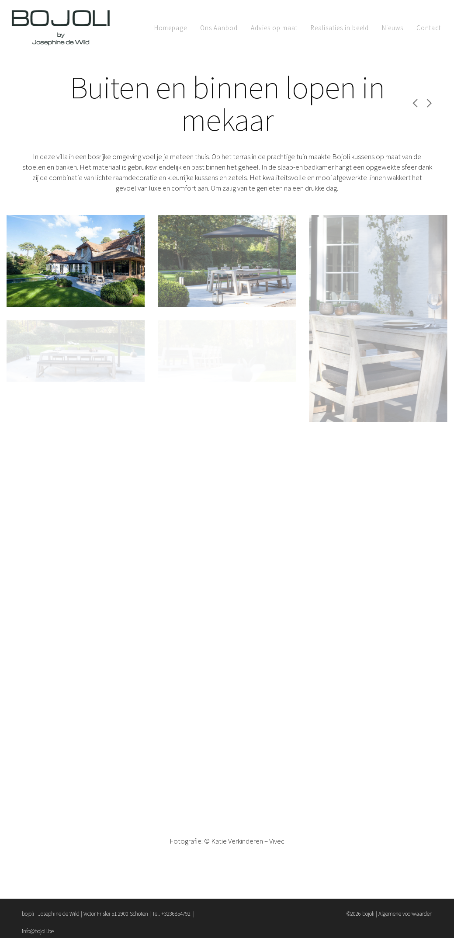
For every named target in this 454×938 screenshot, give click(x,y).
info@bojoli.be (38, 931)
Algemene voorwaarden (405, 913)
